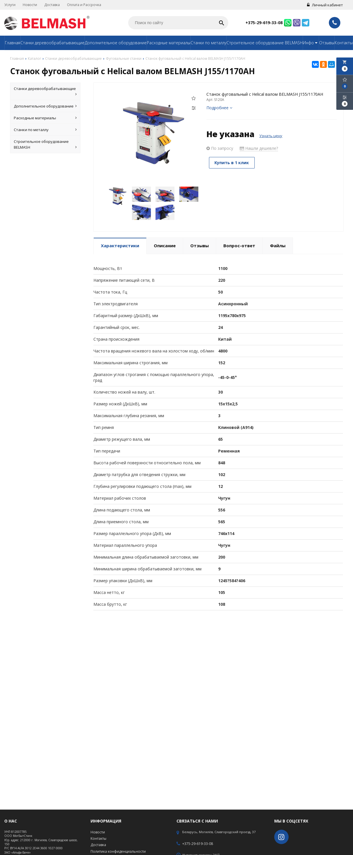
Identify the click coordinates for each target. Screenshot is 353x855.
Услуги (10, 4)
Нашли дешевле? (259, 148)
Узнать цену (270, 135)
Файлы (277, 245)
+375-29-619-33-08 (264, 22)
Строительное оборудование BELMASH (265, 42)
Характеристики (120, 245)
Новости (30, 4)
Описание (165, 245)
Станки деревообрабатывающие (52, 42)
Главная (12, 42)
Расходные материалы (168, 42)
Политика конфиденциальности (118, 851)
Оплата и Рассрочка (84, 4)
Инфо (311, 42)
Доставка (52, 4)
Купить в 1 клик (232, 162)
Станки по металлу (208, 42)
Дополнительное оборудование (116, 42)
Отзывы (326, 42)
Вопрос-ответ (239, 245)
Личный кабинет (325, 4)
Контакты (344, 42)
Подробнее (219, 107)
